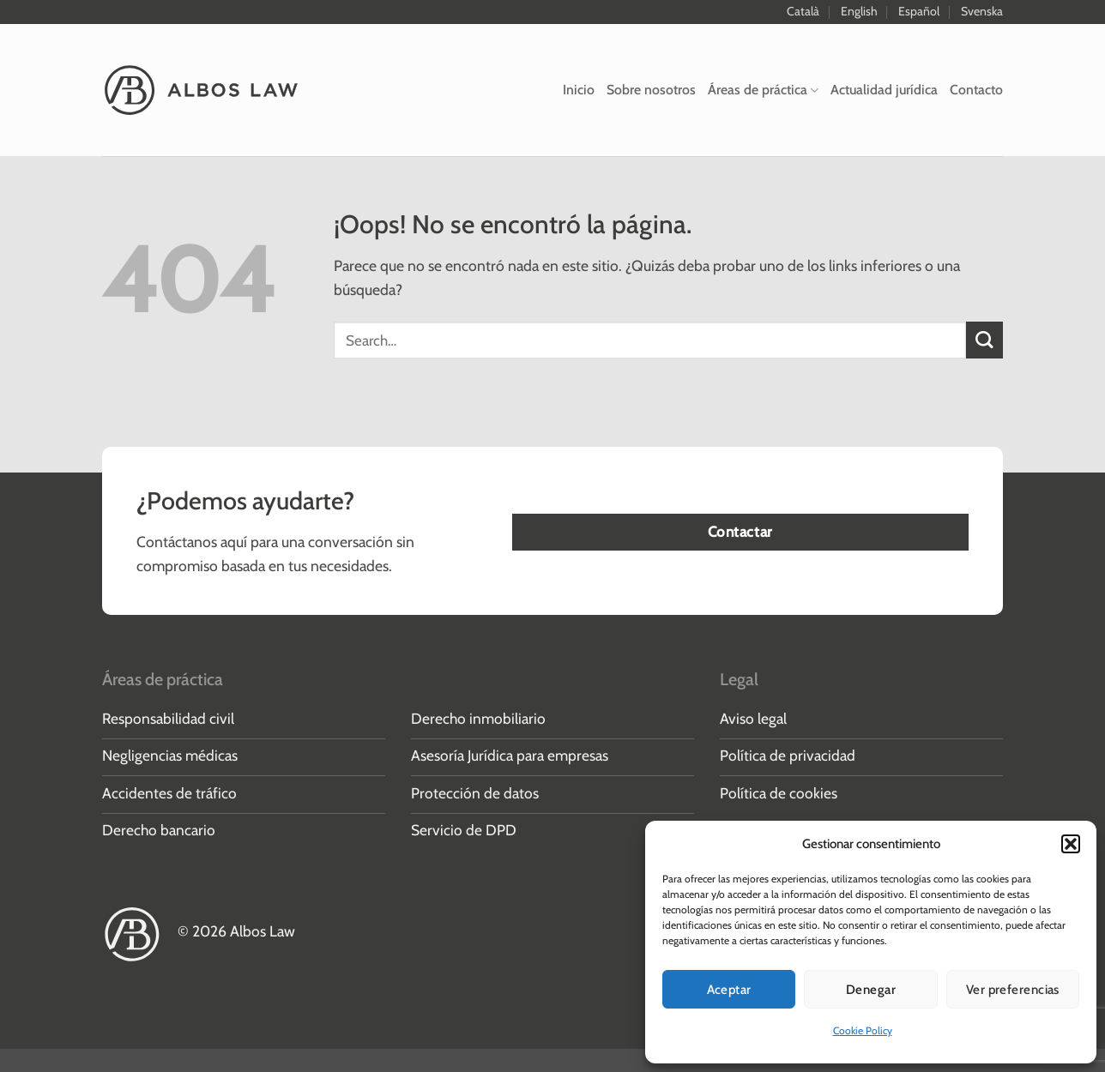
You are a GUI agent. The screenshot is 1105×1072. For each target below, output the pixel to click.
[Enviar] (984, 340)
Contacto (976, 89)
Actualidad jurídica (884, 89)
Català (803, 11)
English (859, 11)
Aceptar (729, 989)
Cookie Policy (862, 1030)
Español (918, 11)
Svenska (982, 11)
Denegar (871, 989)
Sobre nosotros (651, 89)
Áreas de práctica (763, 89)
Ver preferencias (1013, 989)
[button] (1070, 843)
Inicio (579, 89)
